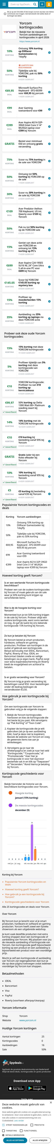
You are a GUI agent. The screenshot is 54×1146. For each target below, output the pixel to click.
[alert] (27, 1123)
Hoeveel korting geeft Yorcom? (22, 889)
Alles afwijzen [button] (40, 1140)
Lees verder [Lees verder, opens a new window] (19, 1120)
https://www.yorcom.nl (29, 41)
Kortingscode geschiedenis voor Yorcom (27, 901)
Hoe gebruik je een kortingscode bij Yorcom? (24, 896)
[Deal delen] (42, 4)
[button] (27, 1135)
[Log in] (49, 4)
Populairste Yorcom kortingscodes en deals (25, 883)
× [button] (51, 1103)
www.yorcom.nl (27, 1020)
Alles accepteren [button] (15, 1140)
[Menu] (4, 4)
